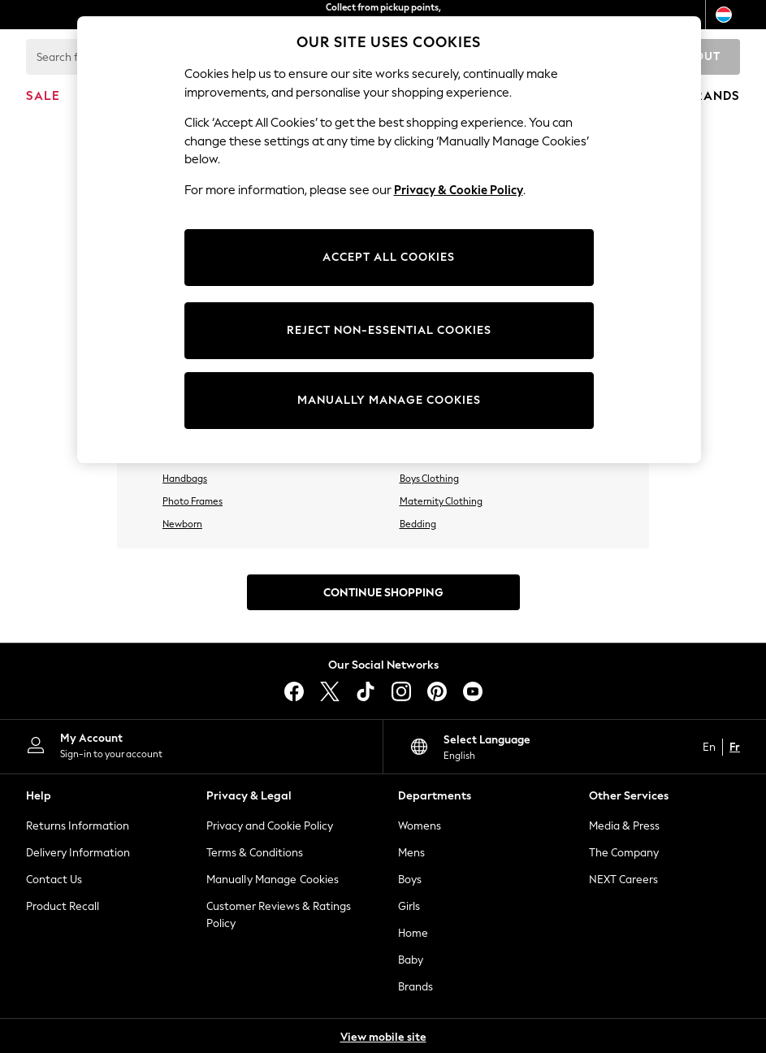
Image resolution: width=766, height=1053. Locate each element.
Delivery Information (78, 853)
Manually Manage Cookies (273, 879)
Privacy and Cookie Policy (269, 826)
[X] (330, 691)
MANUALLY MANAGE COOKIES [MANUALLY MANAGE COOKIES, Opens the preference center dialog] (389, 400)
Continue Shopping (383, 593)
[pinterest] (437, 691)
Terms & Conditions (254, 853)
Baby (410, 960)
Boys (410, 879)
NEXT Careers (623, 879)
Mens (411, 853)
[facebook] (294, 691)
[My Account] (191, 744)
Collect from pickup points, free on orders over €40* (383, 14)
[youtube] (473, 691)
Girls (409, 906)
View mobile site (383, 1037)
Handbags (184, 478)
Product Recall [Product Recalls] (62, 906)
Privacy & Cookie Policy (458, 190)
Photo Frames (192, 501)
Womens (419, 826)
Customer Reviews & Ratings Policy (278, 914)
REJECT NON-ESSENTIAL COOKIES (389, 330)
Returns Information (77, 826)
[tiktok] (365, 691)
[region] (389, 239)
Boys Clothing (429, 478)
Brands (415, 987)
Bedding (418, 524)
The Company (624, 853)
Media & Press (624, 826)
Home (413, 933)
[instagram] (401, 691)
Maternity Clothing (441, 501)
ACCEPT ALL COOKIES (388, 257)
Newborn (182, 524)
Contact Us (54, 879)
